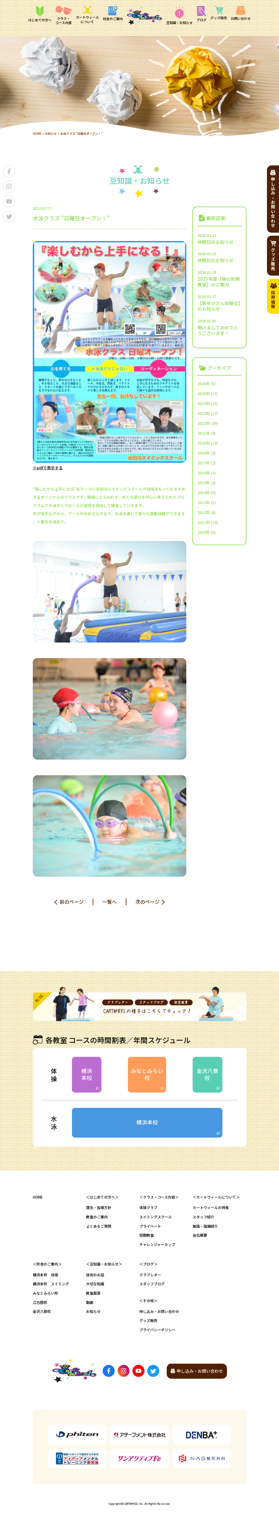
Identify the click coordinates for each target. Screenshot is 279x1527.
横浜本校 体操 (45, 1275)
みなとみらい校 (147, 1074)
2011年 (203, 522)
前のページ (72, 901)
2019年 (203, 453)
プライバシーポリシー (157, 1330)
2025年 (203, 393)
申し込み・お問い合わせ (159, 1311)
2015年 (203, 482)
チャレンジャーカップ (157, 1244)
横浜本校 (87, 1074)
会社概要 (200, 1235)
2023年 (203, 413)
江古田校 (40, 1302)
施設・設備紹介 (205, 1226)
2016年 (203, 472)
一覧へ (109, 901)
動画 (89, 1302)
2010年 (203, 532)
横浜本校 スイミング (51, 1284)
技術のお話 (95, 1275)
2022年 (203, 423)
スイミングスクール (155, 1217)
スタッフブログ (152, 1284)
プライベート (150, 1226)
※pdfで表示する (48, 468)
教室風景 (93, 1293)
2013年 (203, 502)
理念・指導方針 (98, 1208)
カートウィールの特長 (211, 1208)
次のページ (147, 901)
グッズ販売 (148, 1320)
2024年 (203, 403)
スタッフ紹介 (203, 1217)
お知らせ (51, 133)
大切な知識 (95, 1284)
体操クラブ (148, 1208)
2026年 (203, 383)
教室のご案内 (97, 1217)
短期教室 (146, 1235)
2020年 (203, 443)
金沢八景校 (207, 1074)
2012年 (203, 512)
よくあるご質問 (98, 1226)
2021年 (203, 433)
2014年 (203, 492)
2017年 (203, 462)
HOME (37, 133)
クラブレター (150, 1275)
